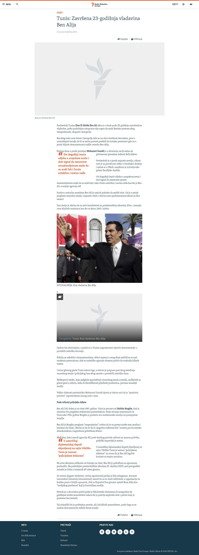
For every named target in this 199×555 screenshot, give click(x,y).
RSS (23, 541)
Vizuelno (64, 536)
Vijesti (63, 531)
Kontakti (25, 545)
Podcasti (64, 541)
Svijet (60, 13)
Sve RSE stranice (28, 536)
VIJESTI (175, 4)
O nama (24, 531)
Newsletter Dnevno (68, 545)
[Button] (122, 39)
